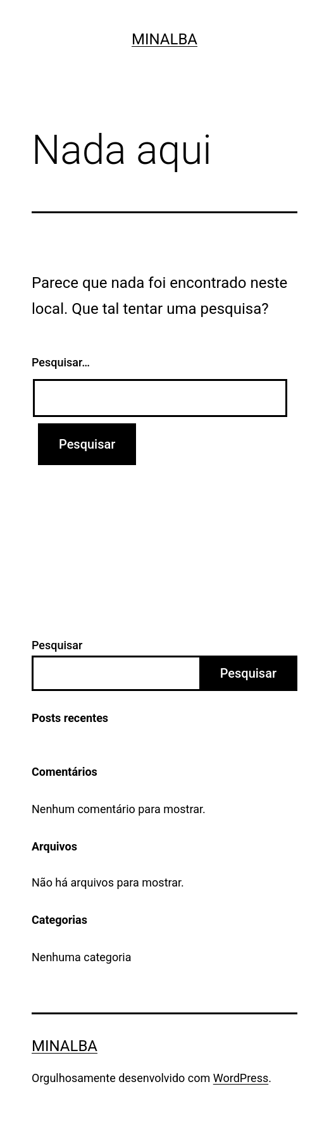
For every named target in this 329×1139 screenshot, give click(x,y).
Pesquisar (57, 645)
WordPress (240, 1078)
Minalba (164, 39)
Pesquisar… (61, 362)
